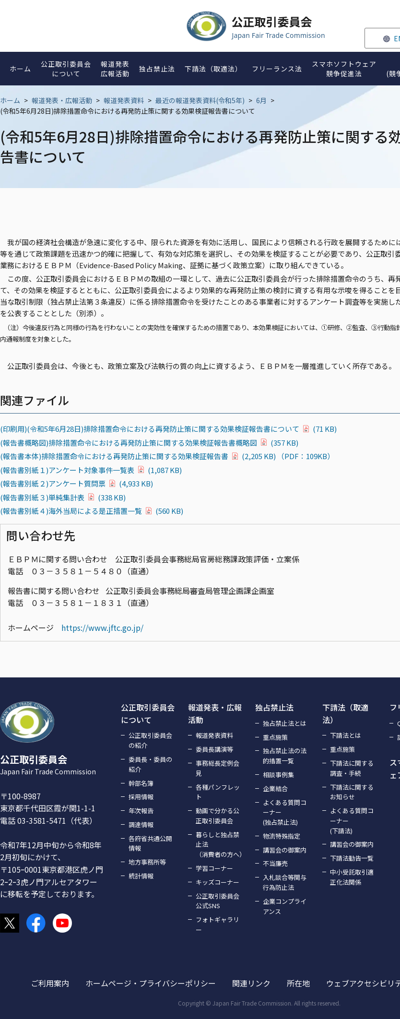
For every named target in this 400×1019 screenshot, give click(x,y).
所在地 (298, 983)
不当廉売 (275, 863)
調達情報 (141, 824)
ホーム (10, 100)
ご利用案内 (50, 983)
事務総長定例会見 (217, 768)
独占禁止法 (274, 707)
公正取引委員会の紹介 (150, 740)
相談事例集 (278, 774)
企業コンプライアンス (284, 906)
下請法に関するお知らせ (352, 792)
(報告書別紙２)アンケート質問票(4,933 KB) (76, 483)
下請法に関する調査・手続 (352, 768)
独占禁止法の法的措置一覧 (284, 755)
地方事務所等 (147, 861)
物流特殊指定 (281, 836)
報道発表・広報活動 (62, 100)
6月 (261, 100)
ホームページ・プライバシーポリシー (150, 983)
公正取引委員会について (148, 713)
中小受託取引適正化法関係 (352, 877)
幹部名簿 (141, 783)
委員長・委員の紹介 (150, 764)
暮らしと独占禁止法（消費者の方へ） (220, 844)
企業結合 (275, 788)
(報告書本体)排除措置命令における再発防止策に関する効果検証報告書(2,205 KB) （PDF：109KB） (167, 456)
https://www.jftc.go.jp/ (102, 627)
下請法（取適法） (345, 713)
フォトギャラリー (217, 924)
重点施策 (275, 737)
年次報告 (141, 810)
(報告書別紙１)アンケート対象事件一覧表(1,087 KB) (91, 470)
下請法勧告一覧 (352, 858)
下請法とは (345, 735)
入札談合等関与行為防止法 (284, 882)
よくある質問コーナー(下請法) (352, 820)
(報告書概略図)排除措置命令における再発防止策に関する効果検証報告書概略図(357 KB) (149, 443)
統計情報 (141, 875)
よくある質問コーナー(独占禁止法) (284, 812)
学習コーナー (214, 868)
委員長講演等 (214, 749)
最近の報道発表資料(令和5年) (200, 100)
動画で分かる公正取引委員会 (217, 815)
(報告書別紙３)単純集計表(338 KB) (63, 497)
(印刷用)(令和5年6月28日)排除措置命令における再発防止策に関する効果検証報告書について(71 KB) (168, 429)
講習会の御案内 (284, 849)
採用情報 (141, 796)
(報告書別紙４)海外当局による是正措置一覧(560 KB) (91, 511)
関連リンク (251, 983)
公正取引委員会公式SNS (217, 901)
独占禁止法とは (284, 723)
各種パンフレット (218, 792)
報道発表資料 (124, 100)
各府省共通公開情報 (150, 843)
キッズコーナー (217, 882)
